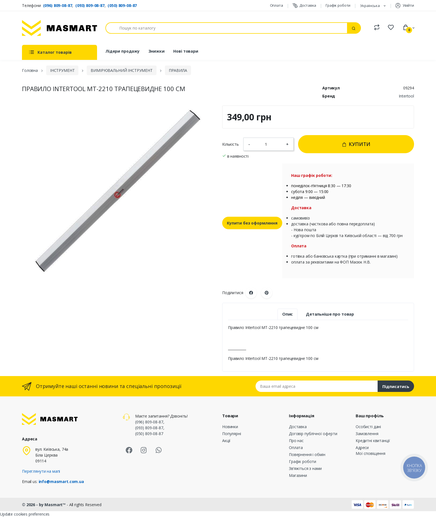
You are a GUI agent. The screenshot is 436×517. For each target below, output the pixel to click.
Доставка (304, 5)
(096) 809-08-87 (57, 5)
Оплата (276, 5)
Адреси (362, 447)
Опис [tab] (287, 314)
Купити (356, 144)
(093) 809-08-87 (90, 5)
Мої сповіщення (370, 453)
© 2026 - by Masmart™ (44, 504)
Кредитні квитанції (373, 440)
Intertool (406, 96)
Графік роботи (338, 5)
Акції (226, 440)
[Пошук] (226, 28)
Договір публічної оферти (313, 433)
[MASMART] (59, 28)
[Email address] (317, 386)
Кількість (230, 144)
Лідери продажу (122, 51)
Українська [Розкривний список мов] (370, 5)
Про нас (296, 440)
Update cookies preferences (24, 514)
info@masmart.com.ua (61, 481)
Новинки (230, 426)
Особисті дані (368, 426)
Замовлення (367, 433)
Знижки (156, 51)
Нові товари (185, 51)
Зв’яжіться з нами (305, 468)
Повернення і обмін (307, 454)
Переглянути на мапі (41, 471)
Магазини (298, 475)
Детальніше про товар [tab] (330, 314)
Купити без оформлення (252, 223)
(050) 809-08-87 (122, 5)
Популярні (231, 433)
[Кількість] (268, 144)
